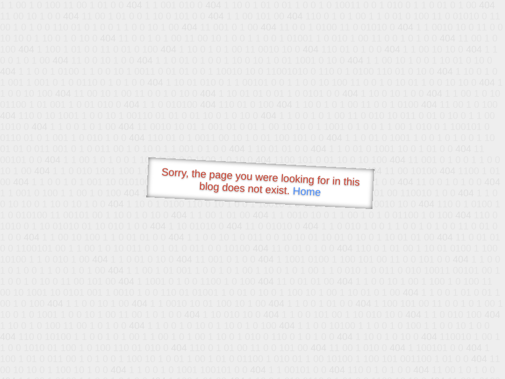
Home (306, 191)
